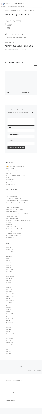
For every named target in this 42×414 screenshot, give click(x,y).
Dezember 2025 (10, 247)
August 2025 (9, 256)
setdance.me (10, 17)
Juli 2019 (8, 349)
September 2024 (10, 276)
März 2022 (8, 331)
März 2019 (8, 354)
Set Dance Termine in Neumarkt (14, 229)
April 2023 (8, 309)
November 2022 (10, 318)
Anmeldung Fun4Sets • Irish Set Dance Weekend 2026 (19, 231)
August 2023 (9, 303)
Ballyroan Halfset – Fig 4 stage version (15, 209)
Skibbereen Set (10, 237)
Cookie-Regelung (10, 392)
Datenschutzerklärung (11, 401)
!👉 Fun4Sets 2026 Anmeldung (15, 166)
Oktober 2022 (9, 320)
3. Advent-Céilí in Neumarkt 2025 (14, 198)
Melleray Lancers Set (11, 205)
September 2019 (10, 347)
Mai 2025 (8, 263)
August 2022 (9, 325)
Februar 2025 (9, 269)
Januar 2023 (9, 316)
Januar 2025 (9, 272)
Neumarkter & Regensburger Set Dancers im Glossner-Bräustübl (19, 221)
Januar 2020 (9, 340)
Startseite (7, 10)
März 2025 (8, 267)
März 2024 (8, 287)
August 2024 (9, 278)
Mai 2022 (8, 329)
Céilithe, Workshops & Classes (15, 175)
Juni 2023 (8, 305)
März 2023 (8, 312)
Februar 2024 (9, 289)
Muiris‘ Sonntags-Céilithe (12, 218)
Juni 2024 (8, 280)
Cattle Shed (26, 92)
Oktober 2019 (9, 345)
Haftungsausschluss (17, 381)
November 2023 (10, 296)
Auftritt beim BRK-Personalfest (13, 226)
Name (9, 127)
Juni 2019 (8, 351)
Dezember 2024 (10, 274)
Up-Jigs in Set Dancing (11, 216)
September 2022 (10, 323)
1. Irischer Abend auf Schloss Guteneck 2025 (17, 214)
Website (10, 140)
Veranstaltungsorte (15, 10)
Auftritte (9, 173)
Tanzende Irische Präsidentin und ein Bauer (16, 203)
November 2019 (10, 343)
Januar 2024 (9, 292)
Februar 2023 (9, 314)
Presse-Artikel (10, 184)
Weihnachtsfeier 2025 (11, 196)
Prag (7, 92)
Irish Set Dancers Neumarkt (10, 410)
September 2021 (10, 334)
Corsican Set (9, 224)
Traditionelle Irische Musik (12, 207)
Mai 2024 (8, 283)
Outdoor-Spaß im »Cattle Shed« (13, 235)
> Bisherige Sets (11, 169)
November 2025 (10, 249)
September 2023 (10, 300)
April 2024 (8, 285)
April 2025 (8, 265)
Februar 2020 (9, 338)
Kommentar (12, 117)
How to (8, 177)
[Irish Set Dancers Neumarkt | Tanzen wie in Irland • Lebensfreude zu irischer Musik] (2, 4)
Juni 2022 (8, 327)
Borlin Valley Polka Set (11, 212)
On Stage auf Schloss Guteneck (13, 233)
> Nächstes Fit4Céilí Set (13, 171)
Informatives (10, 180)
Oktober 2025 (9, 252)
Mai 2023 (8, 307)
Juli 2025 (8, 258)
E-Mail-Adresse (13, 134)
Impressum (8, 381)
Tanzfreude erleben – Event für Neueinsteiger (17, 200)
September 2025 (10, 254)
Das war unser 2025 (11, 194)
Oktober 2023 (9, 298)
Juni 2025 (8, 261)
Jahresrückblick (11, 182)
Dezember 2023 (10, 294)
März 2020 (8, 336)
